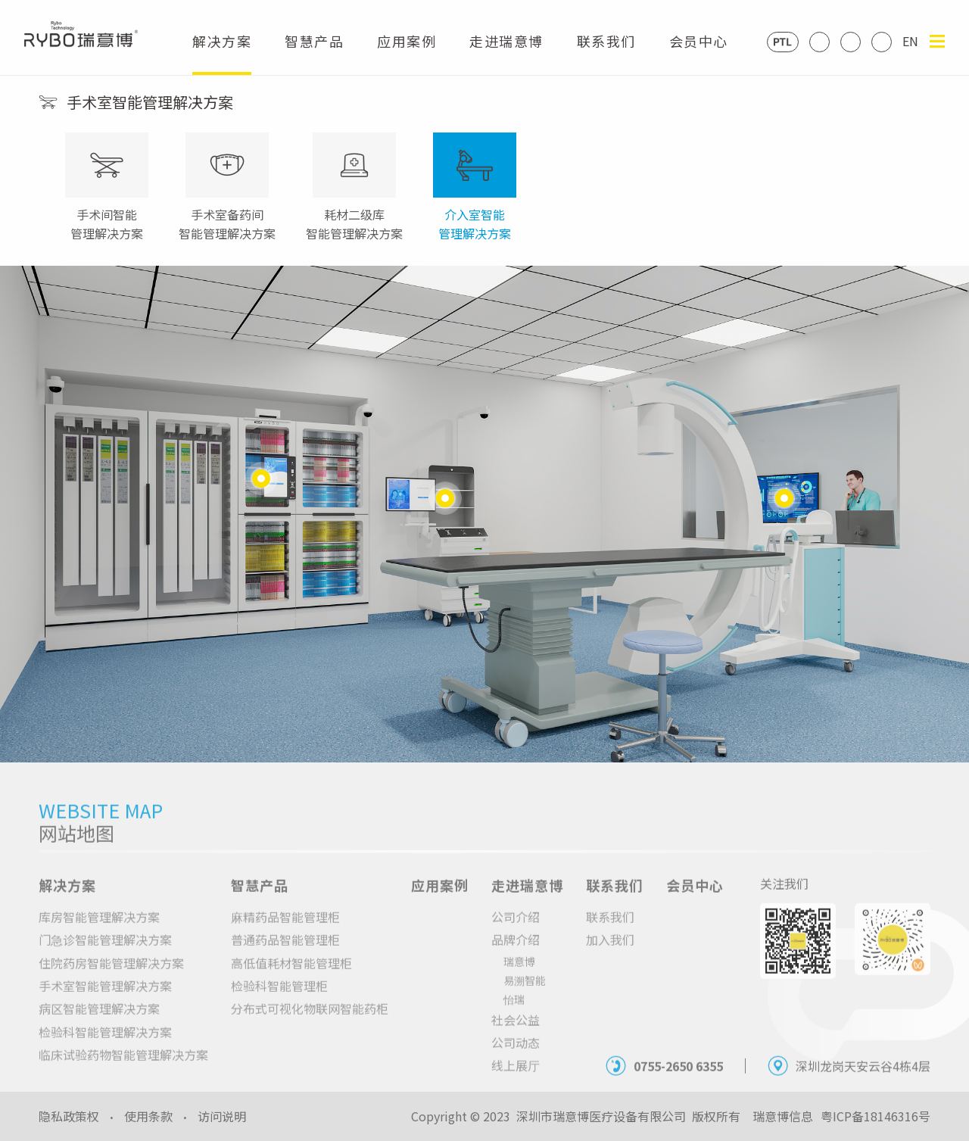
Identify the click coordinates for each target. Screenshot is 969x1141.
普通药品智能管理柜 (285, 952)
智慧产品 (314, 53)
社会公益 (515, 1032)
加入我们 (610, 952)
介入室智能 (474, 224)
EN (910, 40)
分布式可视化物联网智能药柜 (309, 1021)
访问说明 (222, 1116)
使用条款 (148, 1116)
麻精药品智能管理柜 (285, 930)
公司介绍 (515, 930)
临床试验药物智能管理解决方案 (123, 1067)
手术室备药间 (227, 224)
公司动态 (515, 1055)
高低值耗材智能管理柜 (291, 975)
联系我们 (606, 53)
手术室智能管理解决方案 (105, 999)
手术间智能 (106, 224)
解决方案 (221, 53)
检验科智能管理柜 (279, 999)
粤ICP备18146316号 (875, 1116)
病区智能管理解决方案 (99, 1021)
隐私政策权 (69, 1116)
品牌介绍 (515, 952)
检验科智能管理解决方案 (105, 1045)
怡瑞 (514, 1011)
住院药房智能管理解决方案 (111, 975)
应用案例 (406, 53)
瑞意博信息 (782, 1116)
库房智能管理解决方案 (99, 930)
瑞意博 (519, 973)
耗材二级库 (354, 224)
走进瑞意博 (506, 53)
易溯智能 (524, 992)
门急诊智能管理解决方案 (105, 952)
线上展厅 (515, 1078)
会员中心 (698, 53)
